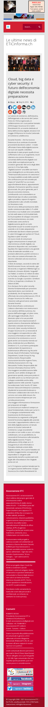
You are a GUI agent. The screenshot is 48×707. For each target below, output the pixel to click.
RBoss (12, 102)
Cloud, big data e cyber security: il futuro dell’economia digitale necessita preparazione (23, 88)
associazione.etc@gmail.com (23, 621)
